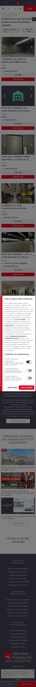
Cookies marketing (14, 378)
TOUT (26, 388)
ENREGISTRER (12, 388)
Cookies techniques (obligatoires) (14, 362)
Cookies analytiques (14, 370)
